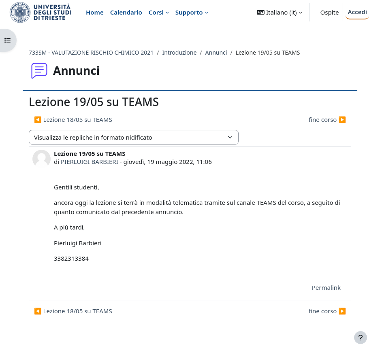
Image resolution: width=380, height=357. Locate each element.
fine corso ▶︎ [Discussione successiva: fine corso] (327, 119)
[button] (279, 12)
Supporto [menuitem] (189, 12)
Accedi (357, 12)
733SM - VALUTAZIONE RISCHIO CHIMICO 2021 (91, 52)
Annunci (216, 52)
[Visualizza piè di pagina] (360, 337)
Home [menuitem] (95, 12)
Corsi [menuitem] (156, 12)
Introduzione (179, 52)
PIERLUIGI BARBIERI (89, 161)
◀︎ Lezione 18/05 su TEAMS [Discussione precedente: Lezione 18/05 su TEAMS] (73, 119)
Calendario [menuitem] (126, 12)
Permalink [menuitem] (326, 287)
